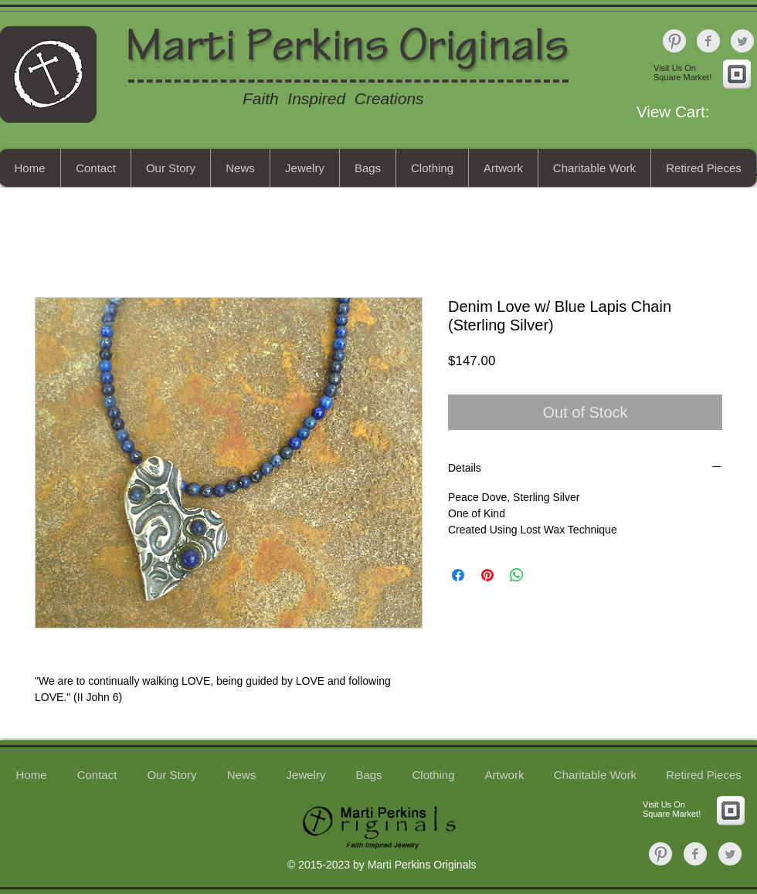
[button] (693, 112)
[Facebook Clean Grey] (708, 40)
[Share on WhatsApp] (516, 575)
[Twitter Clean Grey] (742, 40)
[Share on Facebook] (458, 575)
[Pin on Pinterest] (487, 575)
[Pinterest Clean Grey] (674, 40)
